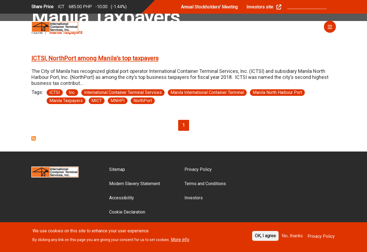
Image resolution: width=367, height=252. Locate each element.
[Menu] (330, 27)
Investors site (259, 7)
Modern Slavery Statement (134, 183)
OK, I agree (265, 237)
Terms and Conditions (205, 183)
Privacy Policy (198, 169)
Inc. (72, 92)
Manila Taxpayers (66, 100)
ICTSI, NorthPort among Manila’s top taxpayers (95, 58)
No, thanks (292, 237)
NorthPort (142, 100)
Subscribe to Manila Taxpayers (33, 138)
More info (180, 241)
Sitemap (117, 169)
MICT (96, 100)
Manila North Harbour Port (277, 92)
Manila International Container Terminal (207, 92)
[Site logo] (55, 26)
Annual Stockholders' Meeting (209, 7)
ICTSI (54, 92)
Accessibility (121, 197)
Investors (193, 197)
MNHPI (118, 100)
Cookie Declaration (127, 212)
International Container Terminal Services (123, 92)
